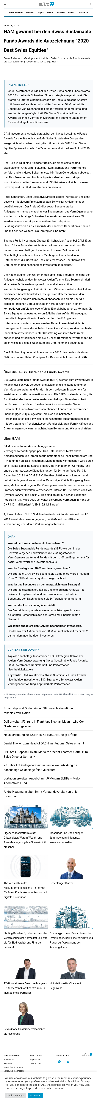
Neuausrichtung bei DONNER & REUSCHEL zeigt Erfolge (40, 735)
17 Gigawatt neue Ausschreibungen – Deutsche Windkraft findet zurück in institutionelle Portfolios (25, 988)
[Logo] (46, 4)
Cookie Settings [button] (15, 1095)
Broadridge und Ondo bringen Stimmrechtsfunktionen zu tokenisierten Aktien (66, 837)
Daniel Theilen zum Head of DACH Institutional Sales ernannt (44, 743)
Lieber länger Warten (61, 883)
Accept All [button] (35, 1095)
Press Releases (13, 58)
